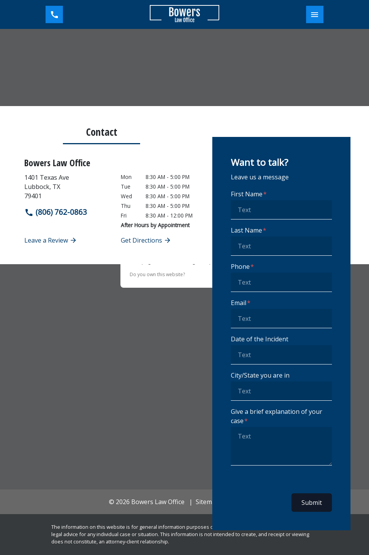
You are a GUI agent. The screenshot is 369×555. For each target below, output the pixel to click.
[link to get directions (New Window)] (66, 187)
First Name (246, 194)
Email (238, 303)
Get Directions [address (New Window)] (146, 240)
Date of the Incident (259, 339)
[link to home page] (184, 14)
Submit (311, 502)
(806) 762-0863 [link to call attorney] (55, 212)
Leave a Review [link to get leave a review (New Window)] (50, 240)
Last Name (246, 230)
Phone (240, 266)
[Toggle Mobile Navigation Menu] (314, 14)
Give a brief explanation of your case (276, 416)
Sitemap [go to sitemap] (207, 502)
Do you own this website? (157, 274)
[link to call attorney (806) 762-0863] (54, 14)
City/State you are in (260, 375)
